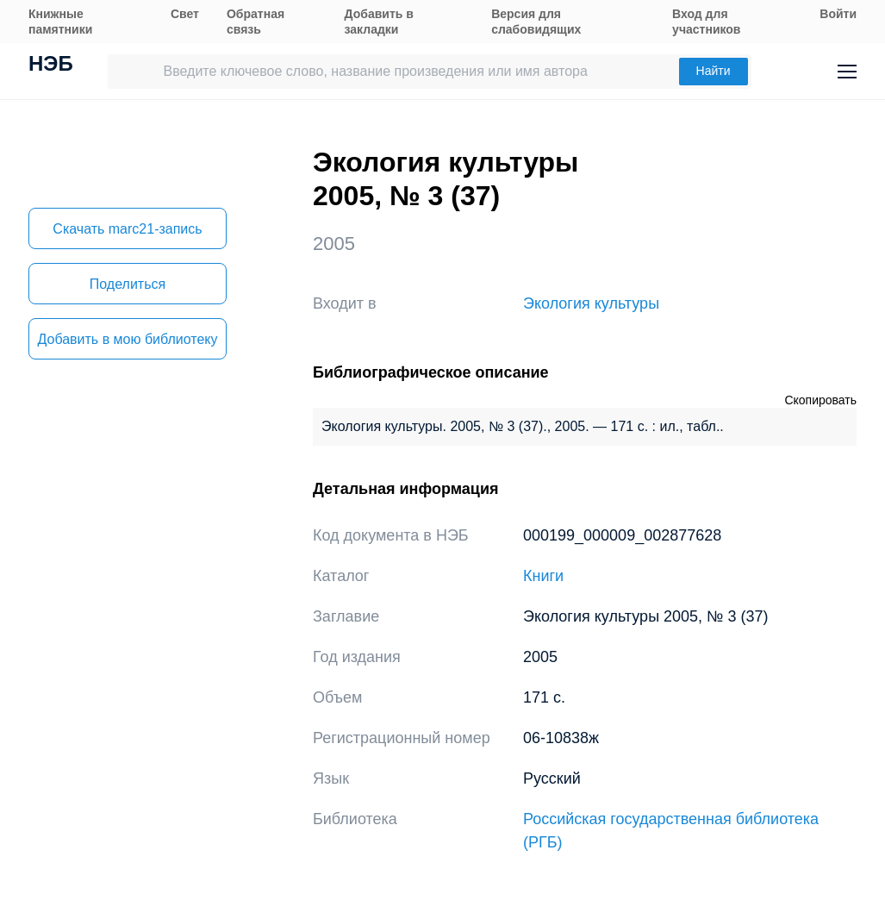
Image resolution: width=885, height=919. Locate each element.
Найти (713, 71)
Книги (543, 576)
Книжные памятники (60, 21)
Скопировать (820, 400)
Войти (838, 14)
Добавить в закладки (379, 21)
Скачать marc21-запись (127, 229)
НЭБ (50, 65)
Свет (185, 14)
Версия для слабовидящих (536, 21)
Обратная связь (255, 21)
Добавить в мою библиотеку (127, 339)
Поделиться (127, 284)
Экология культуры (591, 303)
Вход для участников (706, 21)
